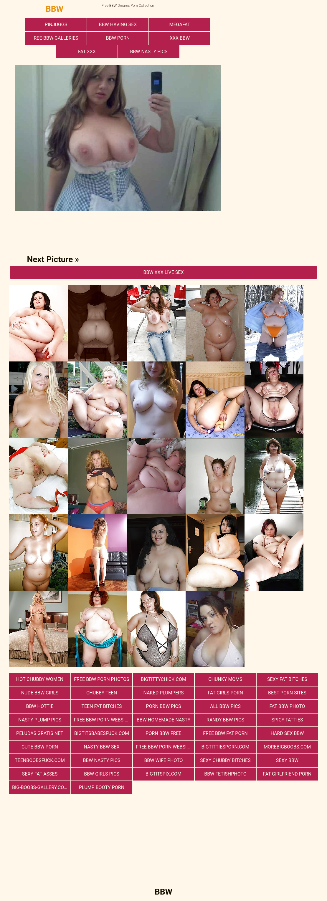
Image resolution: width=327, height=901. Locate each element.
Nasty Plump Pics (39, 720)
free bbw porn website (164, 747)
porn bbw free (163, 733)
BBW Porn (118, 38)
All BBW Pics (225, 706)
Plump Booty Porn (101, 787)
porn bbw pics (163, 706)
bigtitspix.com (163, 774)
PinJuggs (56, 24)
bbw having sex (118, 24)
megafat (179, 24)
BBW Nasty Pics (148, 51)
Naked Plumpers (163, 693)
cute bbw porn (40, 747)
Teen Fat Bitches (101, 706)
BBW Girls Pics (101, 774)
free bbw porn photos (101, 679)
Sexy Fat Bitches (287, 679)
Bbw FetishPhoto (225, 774)
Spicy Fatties (287, 720)
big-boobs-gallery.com (40, 787)
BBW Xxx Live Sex (163, 272)
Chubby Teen (101, 693)
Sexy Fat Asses (39, 774)
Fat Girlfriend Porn (287, 774)
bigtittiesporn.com (225, 747)
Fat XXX (87, 51)
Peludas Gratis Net (39, 733)
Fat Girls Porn (225, 693)
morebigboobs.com (287, 747)
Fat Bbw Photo (287, 706)
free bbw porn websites (103, 720)
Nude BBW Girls (40, 693)
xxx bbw (180, 38)
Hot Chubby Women (39, 679)
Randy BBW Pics (225, 720)
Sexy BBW (287, 760)
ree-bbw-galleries (56, 38)
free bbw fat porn (225, 733)
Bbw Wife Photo (163, 760)
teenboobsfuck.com (40, 760)
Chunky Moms (225, 679)
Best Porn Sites (287, 693)
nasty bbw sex (101, 747)
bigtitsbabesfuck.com (101, 733)
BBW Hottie (40, 706)
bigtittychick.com (163, 679)
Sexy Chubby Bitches (225, 760)
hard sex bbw (287, 733)
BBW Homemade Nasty (163, 720)
